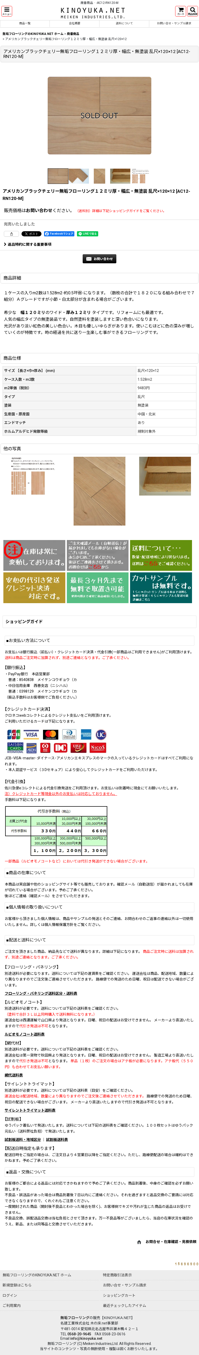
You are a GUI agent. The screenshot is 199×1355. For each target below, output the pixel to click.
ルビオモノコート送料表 (25, 1034)
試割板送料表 (57, 1139)
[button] (6, 11)
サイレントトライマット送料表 (30, 1110)
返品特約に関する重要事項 (27, 244)
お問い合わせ (39, 210)
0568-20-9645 (79, 1334)
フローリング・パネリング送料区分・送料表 (41, 993)
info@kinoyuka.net (86, 1338)
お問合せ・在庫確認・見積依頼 (171, 1242)
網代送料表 (14, 1075)
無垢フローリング (74, 1318)
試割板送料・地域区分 (23, 1139)
